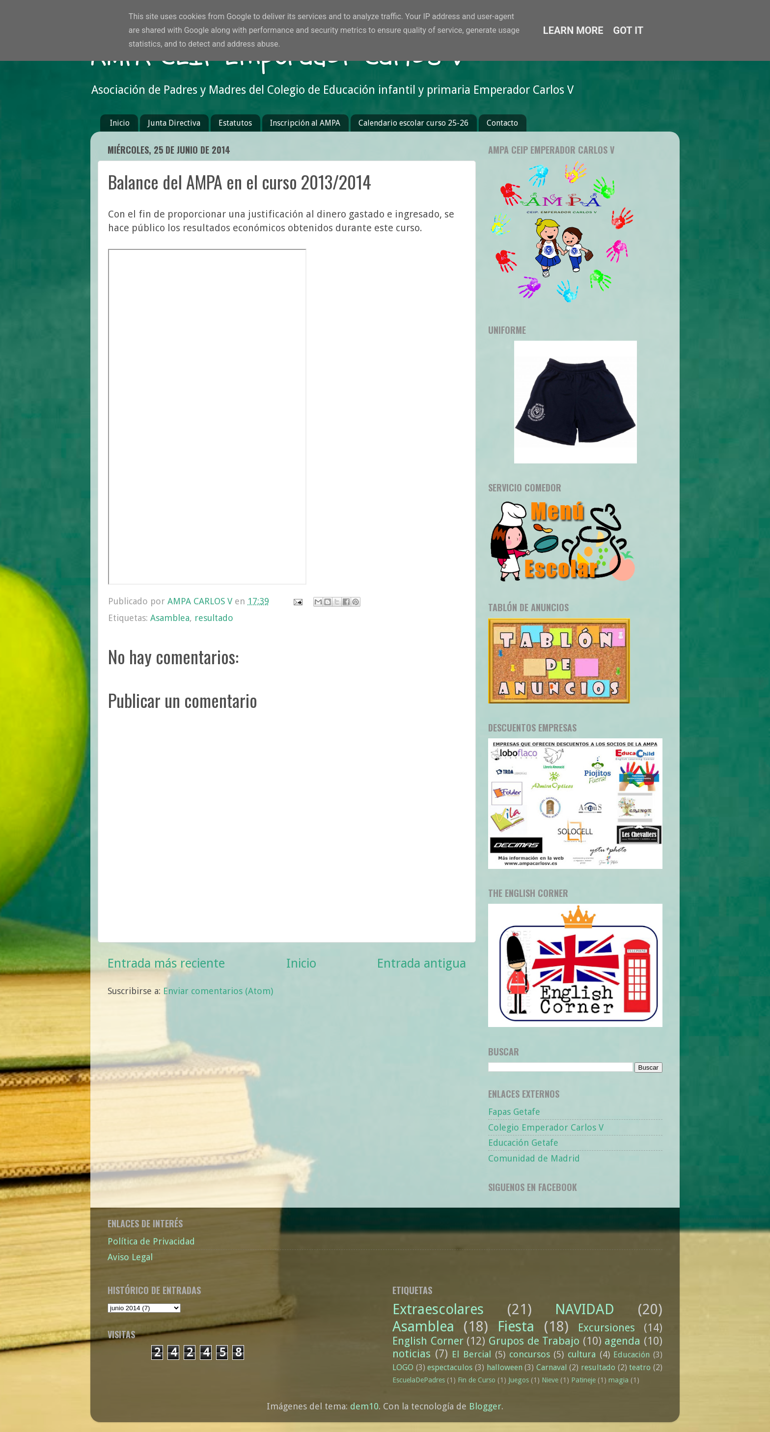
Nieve (550, 1380)
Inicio (120, 123)
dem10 (364, 1406)
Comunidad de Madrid (534, 1158)
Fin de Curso (476, 1380)
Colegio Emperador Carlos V (546, 1127)
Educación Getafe (523, 1142)
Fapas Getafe (514, 1112)
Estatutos (235, 123)
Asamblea (170, 618)
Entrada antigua (421, 963)
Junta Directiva (174, 123)
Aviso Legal (130, 1257)
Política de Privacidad (151, 1241)
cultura (582, 1354)
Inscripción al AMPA (305, 123)
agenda (622, 1341)
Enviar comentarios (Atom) (218, 991)
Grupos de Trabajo (534, 1341)
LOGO (402, 1367)
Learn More (573, 30)
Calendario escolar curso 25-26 (413, 123)
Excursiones (606, 1328)
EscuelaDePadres (418, 1380)
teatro (640, 1367)
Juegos (518, 1380)
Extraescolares (438, 1309)
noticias (411, 1354)
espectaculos (449, 1367)
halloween (504, 1367)
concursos (529, 1354)
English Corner (428, 1341)
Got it (628, 30)
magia (618, 1380)
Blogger (485, 1406)
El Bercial (471, 1354)
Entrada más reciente (166, 963)
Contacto (502, 123)
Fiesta (515, 1326)
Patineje (583, 1380)
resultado (213, 618)
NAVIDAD (584, 1309)
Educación (631, 1354)
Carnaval (551, 1367)
